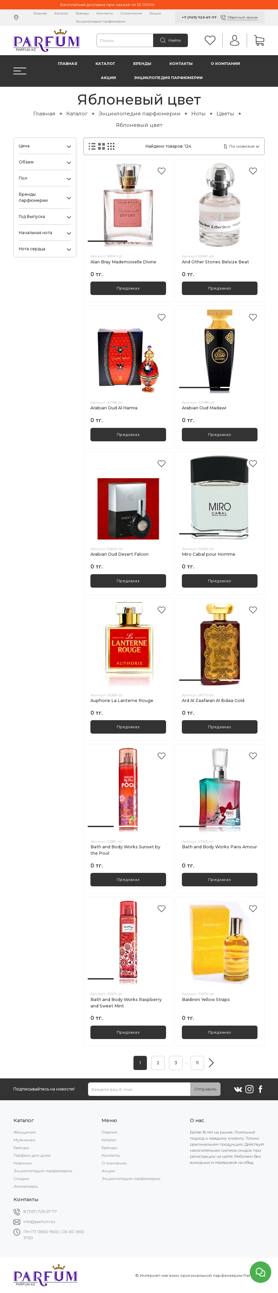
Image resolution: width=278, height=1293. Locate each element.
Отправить (205, 1089)
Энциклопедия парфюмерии (100, 21)
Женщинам (24, 1132)
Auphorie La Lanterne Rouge (121, 700)
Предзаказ (128, 288)
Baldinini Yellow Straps (206, 999)
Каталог (61, 13)
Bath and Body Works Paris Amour (219, 846)
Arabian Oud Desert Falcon (119, 554)
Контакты (104, 13)
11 (197, 1062)
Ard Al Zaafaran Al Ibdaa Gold (213, 700)
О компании (131, 13)
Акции (155, 13)
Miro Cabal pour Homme (208, 554)
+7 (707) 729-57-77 (199, 17)
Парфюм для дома (31, 1155)
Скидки (21, 1178)
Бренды (82, 13)
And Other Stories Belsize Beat (215, 261)
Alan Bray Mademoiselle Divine (123, 261)
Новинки (22, 1163)
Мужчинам (24, 1139)
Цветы (225, 113)
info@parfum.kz (39, 1221)
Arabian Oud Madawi (204, 407)
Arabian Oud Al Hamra (113, 407)
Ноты (198, 113)
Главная (40, 13)
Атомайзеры (25, 1186)
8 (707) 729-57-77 (40, 1211)
